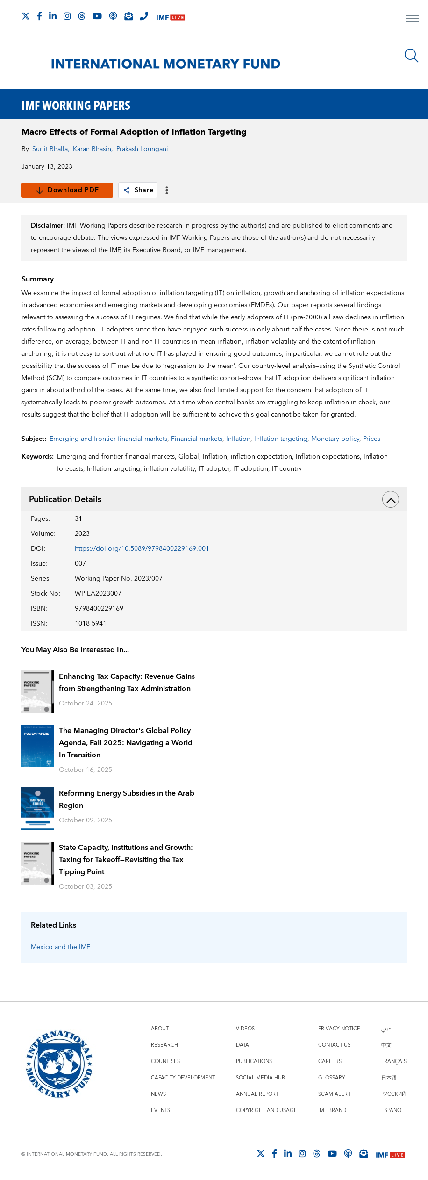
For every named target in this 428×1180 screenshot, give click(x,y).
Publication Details (214, 499)
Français (394, 1061)
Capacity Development (183, 1077)
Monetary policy (335, 439)
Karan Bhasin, (93, 149)
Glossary (331, 1077)
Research (164, 1045)
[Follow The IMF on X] (25, 16)
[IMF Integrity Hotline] (144, 16)
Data (242, 1045)
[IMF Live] (171, 16)
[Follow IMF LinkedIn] (53, 16)
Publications (254, 1061)
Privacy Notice (339, 1028)
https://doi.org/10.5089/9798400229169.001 (142, 548)
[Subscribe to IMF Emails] (128, 16)
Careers (330, 1061)
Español (392, 1110)
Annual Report (257, 1094)
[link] (126, 190)
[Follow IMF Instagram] (67, 16)
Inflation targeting (280, 439)
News (158, 1094)
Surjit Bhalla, (51, 149)
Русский (393, 1094)
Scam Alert (334, 1094)
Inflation (238, 439)
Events (160, 1110)
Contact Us (334, 1045)
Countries (165, 1061)
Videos (245, 1028)
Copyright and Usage (266, 1110)
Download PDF (67, 190)
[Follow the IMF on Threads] (82, 16)
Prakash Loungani (142, 149)
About (160, 1028)
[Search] (412, 56)
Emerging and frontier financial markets (108, 439)
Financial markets (196, 439)
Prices (371, 439)
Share (138, 190)
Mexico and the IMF (60, 947)
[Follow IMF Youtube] (97, 16)
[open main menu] (412, 19)
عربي (386, 1028)
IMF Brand (332, 1110)
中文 (386, 1045)
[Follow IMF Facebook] (39, 16)
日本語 (389, 1077)
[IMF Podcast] (113, 16)
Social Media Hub (260, 1077)
